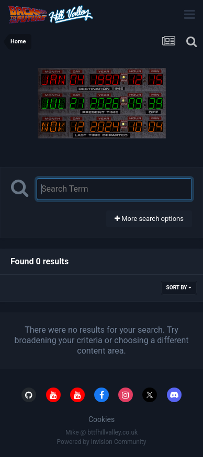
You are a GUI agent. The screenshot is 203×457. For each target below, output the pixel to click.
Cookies (101, 419)
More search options (149, 218)
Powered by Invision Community (101, 442)
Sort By (178, 287)
